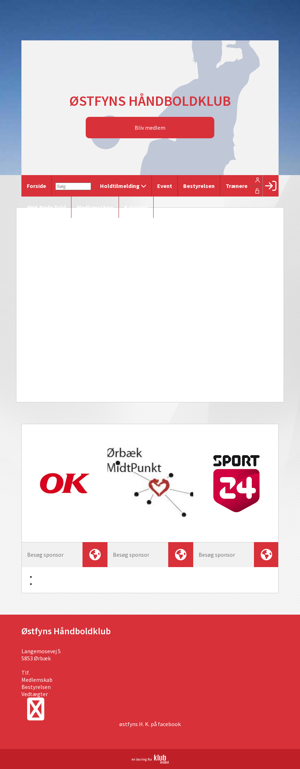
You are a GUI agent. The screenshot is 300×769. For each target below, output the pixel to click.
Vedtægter (34, 694)
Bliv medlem (150, 127)
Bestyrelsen (36, 686)
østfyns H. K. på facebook (150, 724)
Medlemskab (36, 679)
